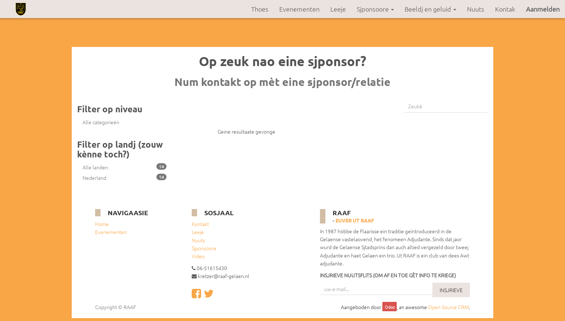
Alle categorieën (101, 122)
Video (198, 256)
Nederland (124, 177)
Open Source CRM (448, 307)
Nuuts (198, 240)
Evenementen (111, 231)
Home (102, 223)
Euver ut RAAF (354, 220)
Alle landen (124, 167)
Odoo (390, 307)
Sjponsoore (204, 248)
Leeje (198, 231)
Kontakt (200, 223)
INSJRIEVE (451, 290)
